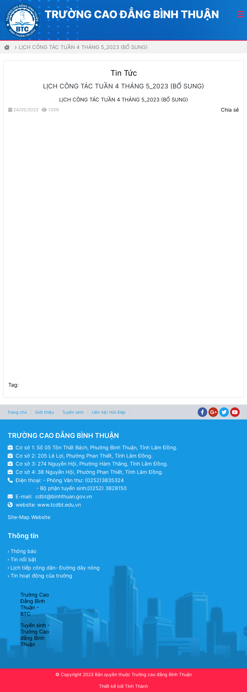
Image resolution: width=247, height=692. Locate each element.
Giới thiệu (44, 412)
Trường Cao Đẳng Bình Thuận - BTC (34, 604)
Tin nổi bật (23, 559)
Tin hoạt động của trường (41, 575)
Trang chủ (17, 412)
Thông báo (24, 551)
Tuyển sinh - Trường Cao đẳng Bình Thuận (35, 634)
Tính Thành (136, 686)
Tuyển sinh (73, 412)
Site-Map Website (29, 517)
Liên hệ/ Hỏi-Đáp (108, 412)
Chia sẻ (230, 110)
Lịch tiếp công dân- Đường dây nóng (55, 567)
